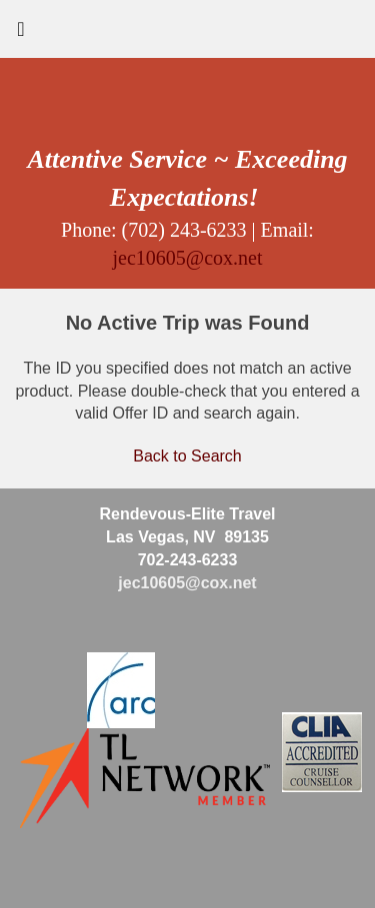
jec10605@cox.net (187, 258)
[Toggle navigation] (21, 34)
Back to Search (187, 456)
